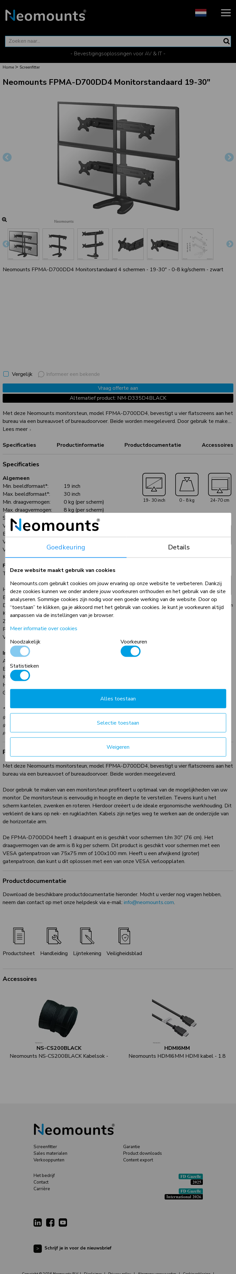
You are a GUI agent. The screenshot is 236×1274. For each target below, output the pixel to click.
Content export (138, 1160)
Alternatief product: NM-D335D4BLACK (118, 398)
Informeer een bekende (69, 374)
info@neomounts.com (149, 902)
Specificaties (19, 445)
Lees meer (18, 429)
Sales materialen (50, 1153)
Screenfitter (45, 1147)
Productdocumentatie (152, 445)
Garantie (131, 1147)
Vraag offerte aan (118, 388)
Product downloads (142, 1153)
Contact (41, 1182)
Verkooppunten (49, 1160)
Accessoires (217, 445)
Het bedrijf (44, 1176)
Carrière (42, 1189)
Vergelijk (22, 374)
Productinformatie (80, 445)
